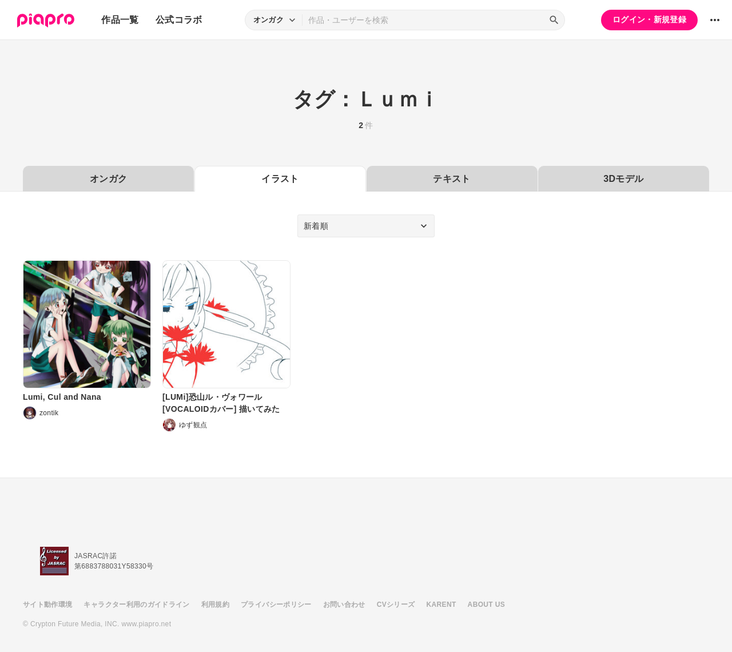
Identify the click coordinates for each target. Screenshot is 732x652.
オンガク (108, 179)
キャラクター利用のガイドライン (136, 605)
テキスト (451, 179)
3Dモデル (623, 179)
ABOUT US (486, 605)
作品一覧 (119, 20)
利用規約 (215, 605)
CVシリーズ (396, 605)
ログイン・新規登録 (649, 19)
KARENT (441, 605)
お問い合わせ (344, 605)
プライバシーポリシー (276, 605)
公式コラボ (179, 20)
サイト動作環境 (47, 605)
